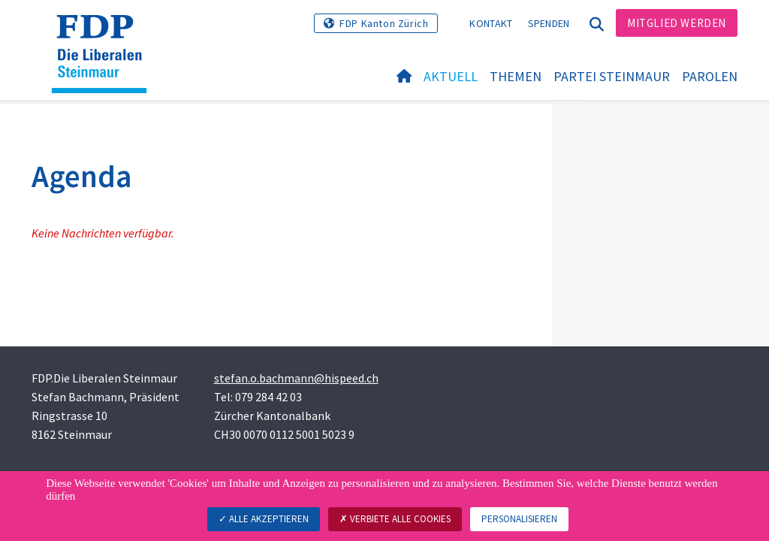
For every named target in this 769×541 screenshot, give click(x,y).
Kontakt (490, 23)
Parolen (709, 76)
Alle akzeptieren (264, 518)
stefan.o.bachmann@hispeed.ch (296, 377)
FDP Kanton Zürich (383, 23)
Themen (515, 76)
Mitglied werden (676, 23)
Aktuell (451, 76)
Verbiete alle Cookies (395, 518)
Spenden (549, 23)
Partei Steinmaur (611, 76)
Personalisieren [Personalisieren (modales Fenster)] (519, 518)
